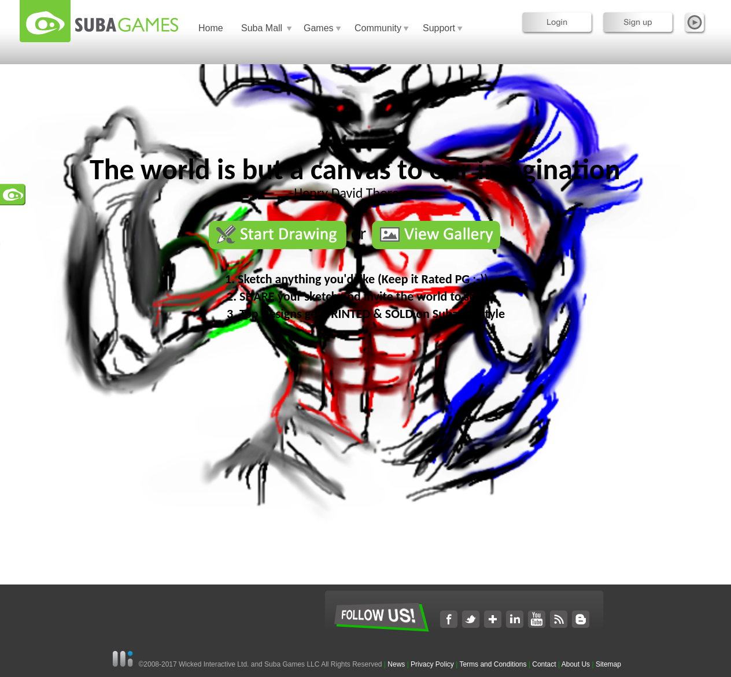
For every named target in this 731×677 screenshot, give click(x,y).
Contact (544, 664)
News (397, 664)
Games (319, 28)
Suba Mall (261, 28)
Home (210, 28)
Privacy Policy (432, 664)
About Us (576, 664)
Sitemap (608, 664)
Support (439, 28)
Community (378, 28)
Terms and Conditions (492, 664)
